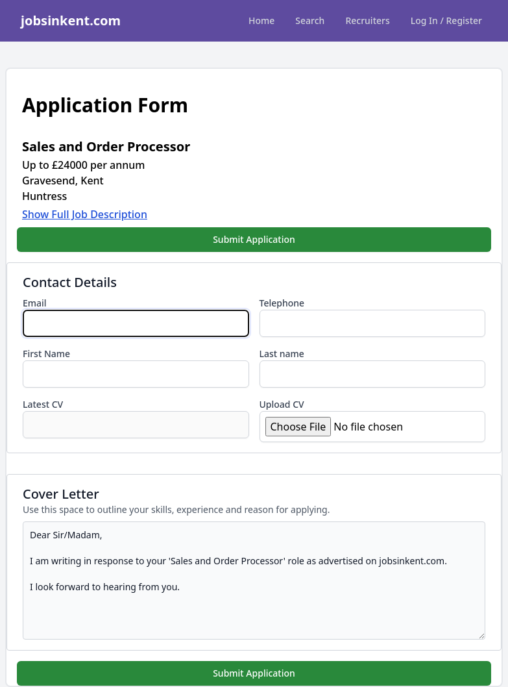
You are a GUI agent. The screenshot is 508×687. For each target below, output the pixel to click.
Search (309, 20)
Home (261, 20)
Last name (282, 353)
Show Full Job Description (84, 214)
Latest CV (43, 404)
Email (35, 303)
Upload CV (282, 404)
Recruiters (367, 20)
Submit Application (254, 239)
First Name (46, 353)
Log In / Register (446, 20)
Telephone (282, 303)
